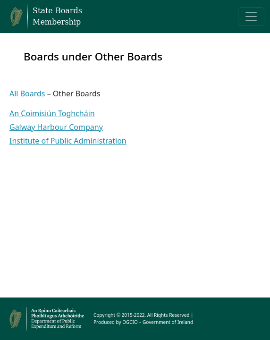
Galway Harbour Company (56, 127)
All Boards (27, 93)
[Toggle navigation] (251, 16)
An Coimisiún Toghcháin (52, 113)
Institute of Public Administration (68, 141)
